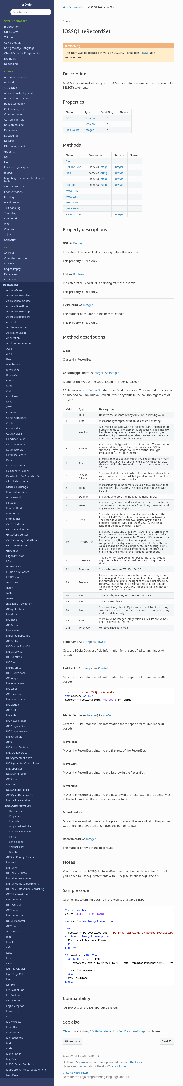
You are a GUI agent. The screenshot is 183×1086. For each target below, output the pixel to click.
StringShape (13, 660)
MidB (9, 261)
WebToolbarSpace (17, 862)
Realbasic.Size (14, 447)
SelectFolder (13, 596)
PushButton (13, 399)
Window (11, 867)
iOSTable (11, 80)
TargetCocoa (13, 676)
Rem (9, 490)
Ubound (11, 782)
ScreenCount (14, 559)
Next (166, 1041)
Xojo (28, 4)
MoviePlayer (13, 266)
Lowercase (12, 224)
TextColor (12, 708)
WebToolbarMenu (17, 851)
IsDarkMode (13, 144)
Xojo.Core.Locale (16, 894)
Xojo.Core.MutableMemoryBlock (25, 904)
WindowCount (14, 878)
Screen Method (15, 553)
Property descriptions (21, 39)
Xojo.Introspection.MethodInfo (24, 957)
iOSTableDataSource (18, 91)
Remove (11, 495)
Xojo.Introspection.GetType (22, 947)
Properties (15, 29)
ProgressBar (13, 389)
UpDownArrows (15, 787)
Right (9, 527)
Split (8, 644)
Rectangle (12, 479)
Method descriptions (20, 44)
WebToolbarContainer (19, 841)
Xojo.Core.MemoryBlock (20, 899)
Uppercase (12, 793)
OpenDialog (13, 309)
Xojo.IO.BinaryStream (19, 973)
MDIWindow (13, 234)
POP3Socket (13, 367)
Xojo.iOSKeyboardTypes (20, 1000)
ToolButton (12, 755)
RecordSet (12, 468)
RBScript (11, 415)
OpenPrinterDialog (17, 325)
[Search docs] (30, 12)
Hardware (10, 1058)
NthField (11, 293)
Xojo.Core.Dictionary (18, 888)
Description (15, 24)
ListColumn (13, 213)
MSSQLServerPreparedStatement (26, 282)
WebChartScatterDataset (21, 830)
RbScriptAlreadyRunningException (26, 421)
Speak (10, 639)
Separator (12, 601)
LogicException (15, 219)
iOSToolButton (15, 128)
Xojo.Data (12, 926)
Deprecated (76, 7)
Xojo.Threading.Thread (19, 1037)
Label (9, 155)
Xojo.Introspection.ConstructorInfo (27, 942)
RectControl (13, 484)
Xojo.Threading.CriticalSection (24, 1027)
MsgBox (11, 272)
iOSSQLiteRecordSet (17, 18)
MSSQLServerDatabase (20, 277)
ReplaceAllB (13, 506)
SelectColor (13, 591)
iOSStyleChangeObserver (21, 70)
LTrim (9, 229)
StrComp (11, 654)
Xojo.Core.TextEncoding (20, 910)
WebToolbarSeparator (19, 857)
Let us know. (118, 1066)
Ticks (9, 724)
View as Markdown (75, 1073)
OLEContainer (14, 304)
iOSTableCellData (16, 86)
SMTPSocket (13, 633)
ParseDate (12, 357)
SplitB (9, 649)
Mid (8, 256)
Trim (9, 777)
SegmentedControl (17, 580)
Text (8, 697)
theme (101, 1062)
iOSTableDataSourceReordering (25, 102)
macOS (8, 1074)
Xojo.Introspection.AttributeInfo (25, 936)
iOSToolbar (12, 123)
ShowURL (12, 623)
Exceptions (10, 1042)
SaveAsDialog (14, 548)
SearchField (13, 569)
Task (9, 692)
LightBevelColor (15, 181)
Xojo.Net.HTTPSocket (19, 1016)
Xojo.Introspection (17, 931)
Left (8, 160)
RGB (8, 522)
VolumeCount (14, 803)
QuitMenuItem (15, 405)
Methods (14, 34)
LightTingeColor (16, 187)
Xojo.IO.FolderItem (17, 979)
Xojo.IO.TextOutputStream (22, 995)
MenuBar (11, 240)
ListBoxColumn (15, 203)
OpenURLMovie (15, 330)
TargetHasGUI (14, 681)
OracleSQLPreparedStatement (24, 341)
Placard (10, 362)
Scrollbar (11, 564)
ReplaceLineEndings (18, 516)
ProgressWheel (15, 394)
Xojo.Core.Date (15, 883)
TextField (11, 718)
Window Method (16, 872)
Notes (12, 49)
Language (10, 1069)
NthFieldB (12, 298)
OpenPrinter (13, 320)
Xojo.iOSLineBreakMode (20, 1005)
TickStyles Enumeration (20, 729)
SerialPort (12, 612)
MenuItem (12, 245)
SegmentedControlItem (20, 585)
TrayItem (11, 771)
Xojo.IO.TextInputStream (21, 989)
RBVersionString (16, 431)
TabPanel (11, 665)
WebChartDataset (17, 814)
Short (9, 617)
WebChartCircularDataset (21, 809)
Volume (10, 798)
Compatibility (16, 60)
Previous (72, 1041)
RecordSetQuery (16, 474)
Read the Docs (132, 1062)
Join (8, 149)
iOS (6, 1064)
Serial (9, 607)
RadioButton (13, 410)
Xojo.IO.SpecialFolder (19, 984)
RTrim (9, 543)
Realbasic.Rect (14, 442)
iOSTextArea (13, 112)
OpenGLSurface (15, 314)
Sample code (16, 54)
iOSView (11, 139)
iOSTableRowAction (17, 107)
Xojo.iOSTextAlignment (20, 1011)
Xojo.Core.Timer (15, 915)
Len (8, 171)
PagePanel (12, 351)
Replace (11, 500)
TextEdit (11, 713)
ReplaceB (11, 511)
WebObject (12, 835)
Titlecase (11, 734)
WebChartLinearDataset (20, 819)
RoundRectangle (16, 538)
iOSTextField (13, 118)
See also (13, 65)
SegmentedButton (17, 575)
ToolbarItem (13, 750)
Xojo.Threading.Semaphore (22, 1032)
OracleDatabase (15, 335)
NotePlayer (13, 288)
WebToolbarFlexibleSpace (21, 846)
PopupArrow (13, 373)
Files (6, 1048)
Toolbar (10, 740)
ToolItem (11, 761)
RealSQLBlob (14, 452)
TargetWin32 (13, 686)
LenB (9, 176)
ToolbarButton (15, 745)
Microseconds (14, 250)
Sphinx (80, 1062)
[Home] (64, 7)
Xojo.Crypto (13, 920)
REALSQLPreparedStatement (23, 463)
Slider (9, 628)
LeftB (9, 165)
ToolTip (10, 766)
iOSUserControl (15, 134)
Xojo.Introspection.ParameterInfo (26, 963)
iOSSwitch (12, 75)
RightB (10, 532)
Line (8, 192)
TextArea (11, 702)
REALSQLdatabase (17, 458)
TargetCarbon (14, 670)
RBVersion (12, 426)
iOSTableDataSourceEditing (22, 96)
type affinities (88, 390)
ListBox (10, 197)
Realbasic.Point (15, 436)
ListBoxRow (13, 208)
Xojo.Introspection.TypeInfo (22, 968)
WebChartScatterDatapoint (22, 825)
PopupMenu (13, 378)
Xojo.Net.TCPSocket (18, 1021)
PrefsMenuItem (15, 383)
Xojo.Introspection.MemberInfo (25, 952)
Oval (9, 346)
